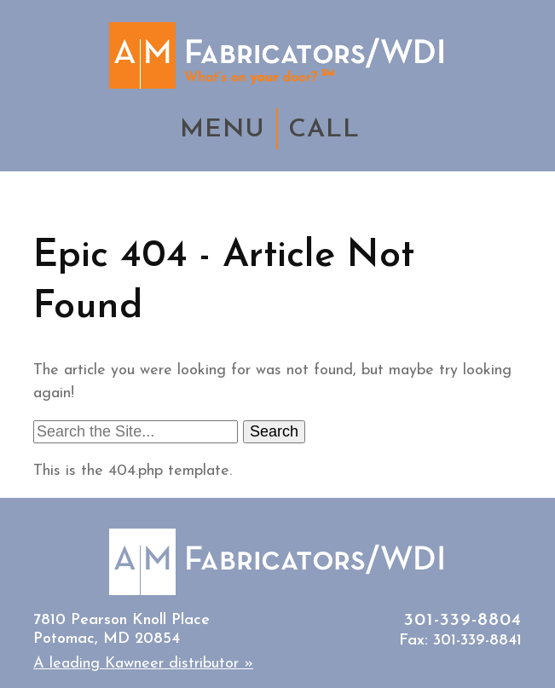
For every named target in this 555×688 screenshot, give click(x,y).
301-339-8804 (463, 620)
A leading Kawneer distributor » (143, 664)
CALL (324, 130)
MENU (222, 130)
